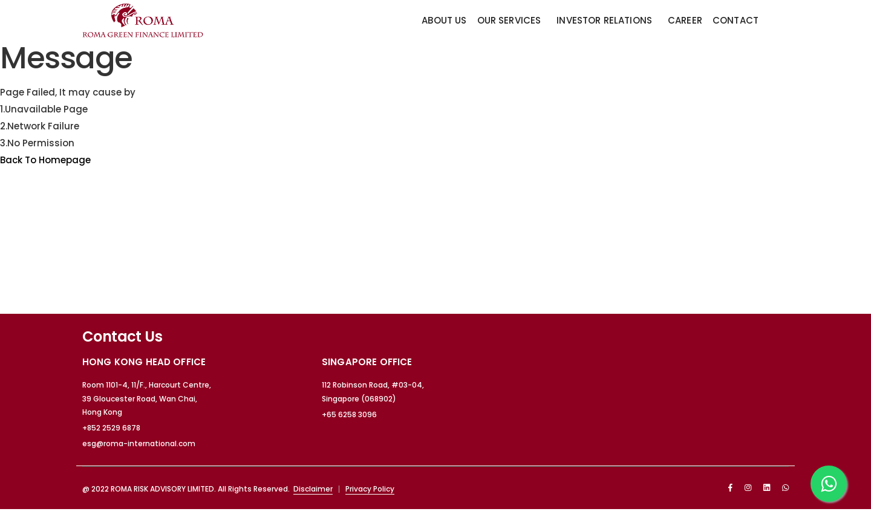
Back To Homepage (45, 160)
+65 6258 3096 (349, 414)
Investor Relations (604, 20)
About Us (444, 20)
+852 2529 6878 (111, 428)
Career (685, 20)
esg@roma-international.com (138, 443)
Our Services (509, 20)
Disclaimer (313, 489)
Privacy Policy (369, 489)
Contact (735, 20)
